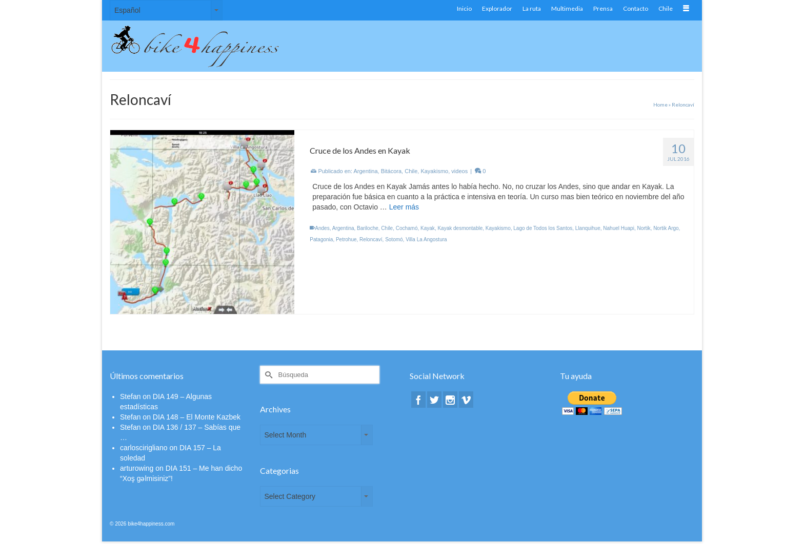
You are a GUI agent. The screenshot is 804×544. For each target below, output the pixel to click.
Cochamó (407, 228)
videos (459, 171)
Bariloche (367, 228)
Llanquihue (587, 228)
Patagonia (321, 239)
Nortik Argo (665, 228)
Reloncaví (370, 239)
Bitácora (391, 171)
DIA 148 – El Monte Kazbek (196, 417)
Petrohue (346, 239)
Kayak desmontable (460, 228)
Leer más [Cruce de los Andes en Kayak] (404, 207)
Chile (411, 171)
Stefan (130, 396)
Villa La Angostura (426, 239)
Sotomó (394, 239)
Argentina (366, 171)
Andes (322, 228)
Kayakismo (434, 171)
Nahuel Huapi (618, 228)
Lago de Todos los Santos (542, 228)
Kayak (427, 228)
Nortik (643, 228)
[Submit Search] (267, 375)
